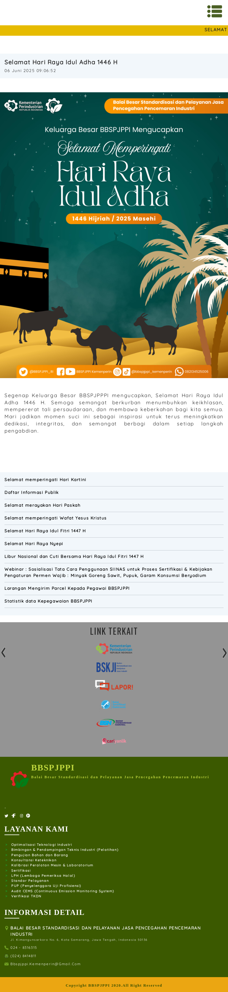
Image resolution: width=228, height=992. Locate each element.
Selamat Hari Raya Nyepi (33, 543)
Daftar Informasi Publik (31, 492)
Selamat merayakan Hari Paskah (42, 505)
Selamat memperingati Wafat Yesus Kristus (55, 518)
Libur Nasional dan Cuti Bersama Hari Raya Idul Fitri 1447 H (74, 556)
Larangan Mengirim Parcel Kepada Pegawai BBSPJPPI (67, 588)
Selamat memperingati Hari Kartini (45, 479)
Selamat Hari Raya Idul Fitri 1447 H (45, 531)
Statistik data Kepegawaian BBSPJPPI (48, 601)
